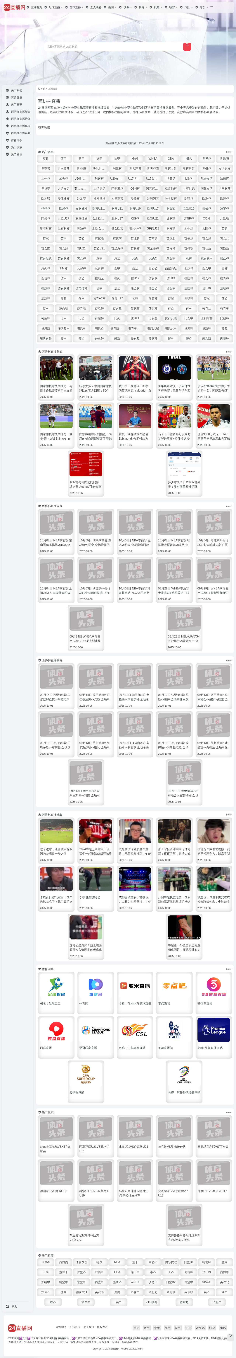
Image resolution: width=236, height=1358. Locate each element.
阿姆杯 (45, 218)
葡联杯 (188, 298)
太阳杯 (206, 228)
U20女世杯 (117, 178)
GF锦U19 (153, 228)
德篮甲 (63, 1282)
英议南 (117, 238)
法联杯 (224, 288)
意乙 (117, 258)
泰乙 (153, 1272)
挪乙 (189, 338)
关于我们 (89, 1326)
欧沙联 (45, 198)
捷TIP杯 (188, 218)
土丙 (46, 1272)
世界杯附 (153, 168)
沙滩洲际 (153, 198)
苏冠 (207, 298)
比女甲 (188, 318)
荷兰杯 (45, 318)
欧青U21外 (99, 208)
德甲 (99, 158)
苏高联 (63, 308)
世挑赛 (45, 188)
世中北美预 (99, 168)
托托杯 (45, 208)
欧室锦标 (81, 218)
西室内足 (171, 268)
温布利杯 (64, 228)
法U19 (206, 288)
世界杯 (206, 158)
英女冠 (63, 248)
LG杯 (188, 178)
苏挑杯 (153, 308)
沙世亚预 (117, 198)
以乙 (53, 1302)
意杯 (189, 258)
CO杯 (206, 218)
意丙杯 (45, 268)
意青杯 (99, 268)
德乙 (81, 278)
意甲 (81, 158)
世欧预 (224, 158)
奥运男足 (189, 168)
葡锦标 (188, 1272)
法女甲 (170, 288)
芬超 (225, 328)
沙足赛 (81, 198)
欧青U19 (135, 208)
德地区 (99, 278)
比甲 (64, 318)
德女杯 (206, 278)
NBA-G (206, 1282)
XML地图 (61, 1326)
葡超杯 (153, 298)
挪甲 (171, 338)
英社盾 (206, 248)
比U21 (135, 318)
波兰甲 (85, 1302)
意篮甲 (81, 1282)
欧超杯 (63, 208)
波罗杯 (224, 208)
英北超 (135, 238)
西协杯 (45, 278)
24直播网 (114, 1348)
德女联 (153, 278)
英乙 (81, 238)
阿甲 (225, 1292)
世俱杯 (206, 168)
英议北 (170, 238)
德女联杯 (64, 288)
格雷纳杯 (171, 188)
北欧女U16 (99, 228)
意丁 (135, 1262)
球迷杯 (99, 178)
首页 (42, 89)
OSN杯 (135, 188)
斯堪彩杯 (46, 228)
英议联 (99, 238)
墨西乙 (117, 1282)
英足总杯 (117, 248)
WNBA (153, 158)
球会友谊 (207, 178)
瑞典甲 (81, 328)
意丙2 (153, 258)
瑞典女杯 (46, 338)
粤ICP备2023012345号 (132, 1348)
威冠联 (170, 1292)
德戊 (99, 1262)
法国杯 (188, 288)
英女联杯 (64, 258)
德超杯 (45, 288)
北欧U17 (117, 218)
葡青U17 (117, 298)
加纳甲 (45, 1282)
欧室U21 (153, 218)
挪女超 (206, 338)
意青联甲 (207, 258)
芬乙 (81, 338)
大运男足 (99, 188)
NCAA (45, 1262)
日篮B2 (171, 1282)
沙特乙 (153, 1282)
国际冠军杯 (153, 188)
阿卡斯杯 (117, 188)
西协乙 (153, 268)
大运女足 (64, 188)
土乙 (171, 1272)
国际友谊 (207, 188)
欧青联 (170, 228)
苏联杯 (135, 308)
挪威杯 (224, 338)
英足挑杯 (153, 248)
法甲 (117, 158)
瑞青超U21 (117, 328)
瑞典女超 (153, 328)
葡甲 (81, 298)
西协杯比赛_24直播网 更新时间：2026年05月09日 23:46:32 (135, 143)
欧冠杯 (224, 198)
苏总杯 (99, 308)
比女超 (153, 318)
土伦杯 (45, 178)
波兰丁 (63, 1272)
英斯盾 (224, 248)
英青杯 (170, 248)
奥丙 (117, 1292)
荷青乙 (206, 308)
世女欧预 (117, 228)
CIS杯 (135, 218)
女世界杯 (224, 168)
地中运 (188, 228)
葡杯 (135, 298)
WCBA (135, 1282)
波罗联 (170, 218)
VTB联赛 (151, 1302)
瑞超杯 (206, 328)
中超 (135, 158)
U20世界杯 (81, 178)
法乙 (117, 288)
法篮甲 (217, 1302)
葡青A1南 (99, 298)
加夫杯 (63, 178)
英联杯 (135, 248)
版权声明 (102, 1326)
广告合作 (75, 1326)
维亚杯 (224, 258)
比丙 (117, 318)
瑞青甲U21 (135, 328)
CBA (171, 158)
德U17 (135, 278)
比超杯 (224, 318)
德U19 (171, 278)
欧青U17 (153, 208)
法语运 (224, 178)
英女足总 (46, 258)
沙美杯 (135, 198)
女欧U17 (63, 218)
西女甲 (206, 268)
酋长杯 (206, 208)
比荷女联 (171, 318)
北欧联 (224, 218)
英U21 (81, 248)
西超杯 (188, 268)
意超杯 (81, 268)
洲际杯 (117, 168)
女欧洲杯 (81, 208)
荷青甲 (224, 308)
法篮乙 (81, 1272)
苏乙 (225, 298)
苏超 (171, 298)
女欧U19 (188, 208)
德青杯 (224, 278)
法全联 (135, 288)
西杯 (225, 268)
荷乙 (171, 308)
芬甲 (64, 338)
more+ (229, 152)
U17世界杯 (135, 178)
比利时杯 (207, 318)
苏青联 (81, 308)
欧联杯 (188, 198)
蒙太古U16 (81, 188)
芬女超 (135, 338)
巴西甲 (99, 1272)
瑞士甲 (135, 1272)
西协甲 (224, 1272)
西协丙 (63, 1262)
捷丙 (64, 1292)
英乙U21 (99, 248)
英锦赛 (188, 248)
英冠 (46, 238)
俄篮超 (153, 1292)
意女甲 (170, 258)
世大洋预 (135, 168)
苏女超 (117, 308)
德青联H (81, 1292)
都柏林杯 (135, 228)
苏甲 (46, 308)
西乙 (135, 268)
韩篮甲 (188, 1282)
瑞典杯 (188, 328)
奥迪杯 (81, 228)
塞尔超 (184, 1302)
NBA (189, 158)
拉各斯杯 (171, 198)
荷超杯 (99, 318)
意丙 (135, 258)
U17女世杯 (153, 178)
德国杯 (188, 278)
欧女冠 (170, 208)
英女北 (224, 238)
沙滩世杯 (99, 198)
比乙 (81, 318)
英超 (46, 158)
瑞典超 (45, 328)
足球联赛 (52, 89)
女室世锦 (189, 188)
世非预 (81, 168)
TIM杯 (64, 268)
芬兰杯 (99, 338)
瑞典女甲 (171, 328)
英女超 (206, 238)
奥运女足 (171, 168)
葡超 (64, 298)
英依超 (188, 238)
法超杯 (45, 298)
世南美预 (64, 168)
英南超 (153, 238)
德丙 (117, 278)
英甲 (64, 238)
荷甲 (189, 308)
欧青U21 (117, 208)
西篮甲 (99, 1282)
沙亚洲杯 (64, 198)
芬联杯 (153, 338)
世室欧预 (224, 188)
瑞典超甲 (64, 328)
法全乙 (153, 288)
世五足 (170, 178)
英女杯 (81, 258)
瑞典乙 (99, 328)
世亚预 (45, 168)
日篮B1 (189, 1262)
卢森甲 (135, 1292)
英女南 (45, 248)
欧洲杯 (206, 198)
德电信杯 (81, 288)
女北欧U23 (99, 218)
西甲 (64, 158)
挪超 (117, 338)
